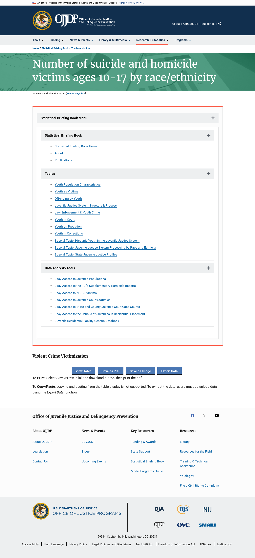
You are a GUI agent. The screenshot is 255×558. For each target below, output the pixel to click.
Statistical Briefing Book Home (76, 146)
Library (185, 442)
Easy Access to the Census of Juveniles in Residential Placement (100, 314)
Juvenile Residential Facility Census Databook (87, 321)
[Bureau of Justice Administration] (159, 512)
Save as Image (140, 371)
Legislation (40, 451)
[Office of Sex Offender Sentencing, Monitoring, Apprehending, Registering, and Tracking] (207, 527)
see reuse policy (76, 93)
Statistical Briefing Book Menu (64, 118)
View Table (83, 371)
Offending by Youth (68, 198)
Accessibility (30, 544)
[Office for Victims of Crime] (183, 528)
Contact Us (190, 24)
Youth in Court (64, 219)
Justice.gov (224, 544)
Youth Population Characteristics (77, 184)
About (176, 24)
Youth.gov (187, 476)
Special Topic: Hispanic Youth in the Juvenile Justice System (97, 240)
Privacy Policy (78, 544)
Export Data (169, 371)
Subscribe (208, 24)
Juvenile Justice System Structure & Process (86, 205)
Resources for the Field (196, 451)
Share (222, 26)
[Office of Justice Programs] (42, 20)
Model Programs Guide (147, 471)
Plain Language (54, 544)
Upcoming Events (94, 461)
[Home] (85, 20)
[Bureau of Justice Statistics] (183, 514)
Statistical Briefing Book (55, 48)
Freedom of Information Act (176, 544)
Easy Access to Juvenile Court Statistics (82, 300)
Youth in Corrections (69, 233)
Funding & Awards (143, 442)
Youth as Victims (80, 48)
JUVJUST (88, 442)
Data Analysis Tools (60, 268)
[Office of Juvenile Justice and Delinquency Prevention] (159, 528)
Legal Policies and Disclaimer (111, 544)
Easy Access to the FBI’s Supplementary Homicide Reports (95, 286)
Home (35, 48)
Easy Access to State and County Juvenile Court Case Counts (97, 307)
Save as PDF (110, 371)
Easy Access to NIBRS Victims (76, 293)
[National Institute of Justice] (208, 512)
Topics (50, 174)
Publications (63, 160)
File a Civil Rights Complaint (199, 485)
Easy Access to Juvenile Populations (80, 279)
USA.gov (205, 544)
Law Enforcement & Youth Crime (77, 212)
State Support (140, 451)
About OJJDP (42, 442)
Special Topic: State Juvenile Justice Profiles (86, 254)
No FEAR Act (144, 544)
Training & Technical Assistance (194, 463)
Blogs (86, 451)
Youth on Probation (68, 226)
